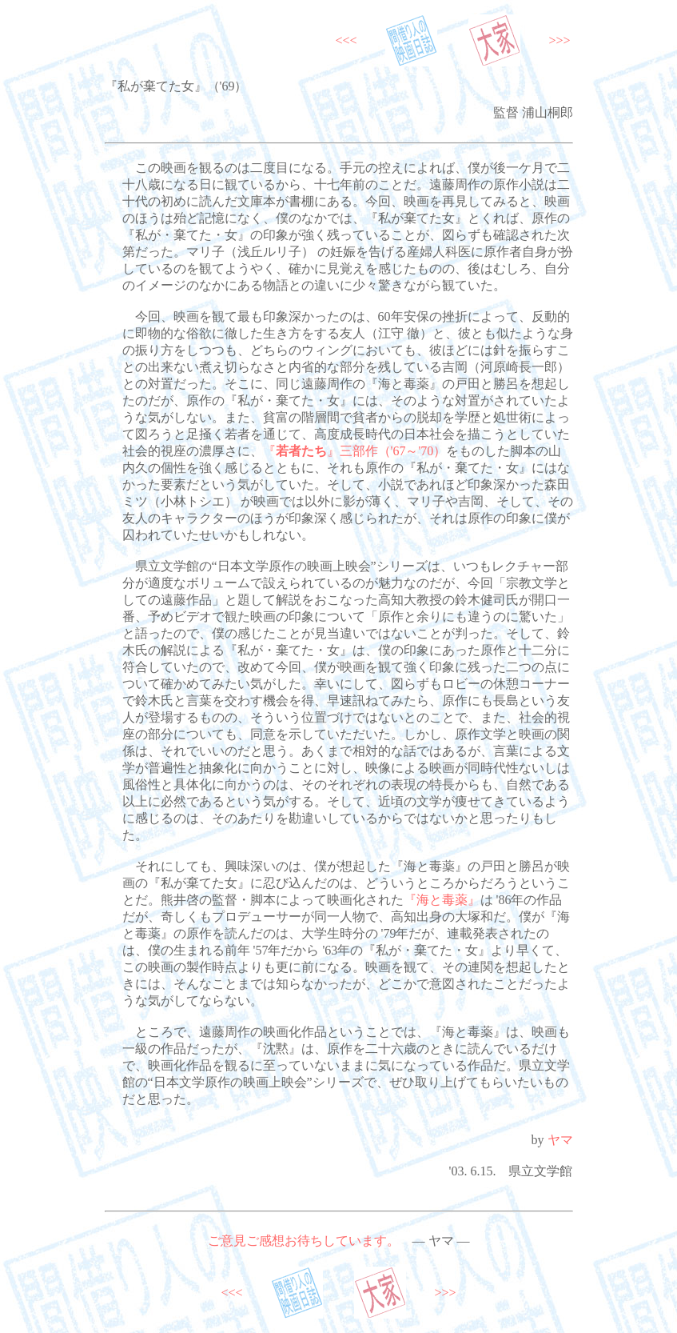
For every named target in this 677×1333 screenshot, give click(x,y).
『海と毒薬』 (442, 900)
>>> (559, 40)
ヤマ (560, 1140)
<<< (346, 40)
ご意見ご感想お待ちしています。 (304, 1240)
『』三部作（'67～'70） (355, 451)
